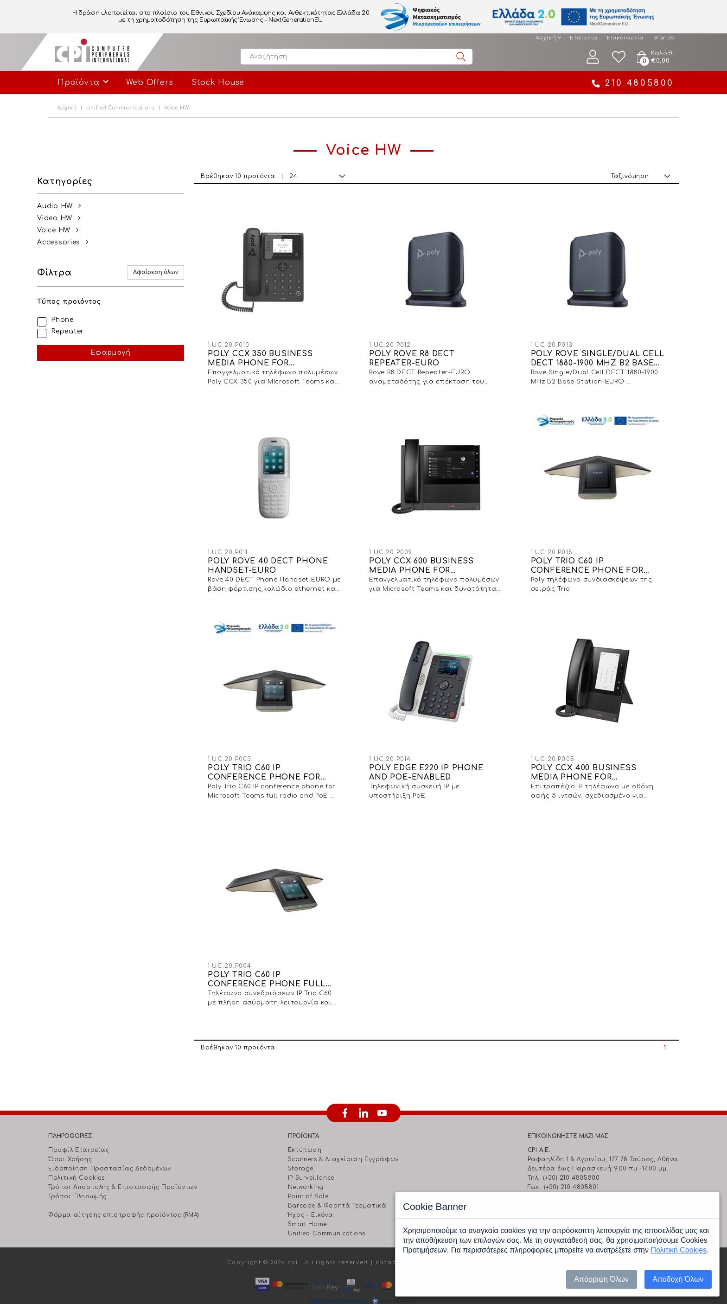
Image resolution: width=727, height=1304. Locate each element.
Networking (306, 1167)
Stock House (217, 82)
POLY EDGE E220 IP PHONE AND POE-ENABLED (436, 757)
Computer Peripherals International (92, 51)
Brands (663, 38)
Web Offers (149, 82)
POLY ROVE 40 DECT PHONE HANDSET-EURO (283, 555)
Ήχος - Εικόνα (310, 1195)
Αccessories (69, 242)
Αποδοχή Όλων (677, 1279)
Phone (73, 319)
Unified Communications (120, 107)
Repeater (78, 331)
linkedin (363, 1093)
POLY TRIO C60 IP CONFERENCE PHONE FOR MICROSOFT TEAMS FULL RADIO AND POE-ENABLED (279, 757)
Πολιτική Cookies (76, 1158)
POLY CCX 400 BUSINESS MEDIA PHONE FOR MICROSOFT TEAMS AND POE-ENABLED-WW (600, 757)
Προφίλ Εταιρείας (78, 1130)
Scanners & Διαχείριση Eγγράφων (343, 1139)
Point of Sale (308, 1176)
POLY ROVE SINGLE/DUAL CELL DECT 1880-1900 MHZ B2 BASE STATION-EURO (597, 354)
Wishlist (619, 57)
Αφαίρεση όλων (171, 272)
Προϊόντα (78, 82)
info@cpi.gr (566, 1176)
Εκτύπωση (305, 1130)
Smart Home (307, 1204)
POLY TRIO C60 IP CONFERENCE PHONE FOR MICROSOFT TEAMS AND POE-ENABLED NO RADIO (600, 556)
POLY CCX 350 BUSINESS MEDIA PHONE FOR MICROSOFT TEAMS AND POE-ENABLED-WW (287, 354)
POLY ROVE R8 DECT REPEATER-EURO (422, 353)
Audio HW (66, 206)
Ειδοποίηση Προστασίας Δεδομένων (109, 1148)
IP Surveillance (311, 1158)
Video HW (65, 218)
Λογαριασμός (593, 57)
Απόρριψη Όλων (601, 1279)
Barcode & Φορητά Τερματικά (337, 1186)
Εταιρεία (583, 38)
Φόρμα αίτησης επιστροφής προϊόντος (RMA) (123, 1195)
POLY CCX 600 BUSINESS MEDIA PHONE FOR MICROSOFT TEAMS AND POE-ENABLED (443, 556)
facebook (345, 1093)
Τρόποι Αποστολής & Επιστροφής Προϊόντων (122, 1167)
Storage (300, 1148)
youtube (382, 1093)
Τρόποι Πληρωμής (77, 1176)
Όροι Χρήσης (70, 1139)
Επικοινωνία (625, 38)
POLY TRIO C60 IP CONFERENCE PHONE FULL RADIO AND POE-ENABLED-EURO (282, 960)
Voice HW (65, 230)
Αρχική (546, 38)
